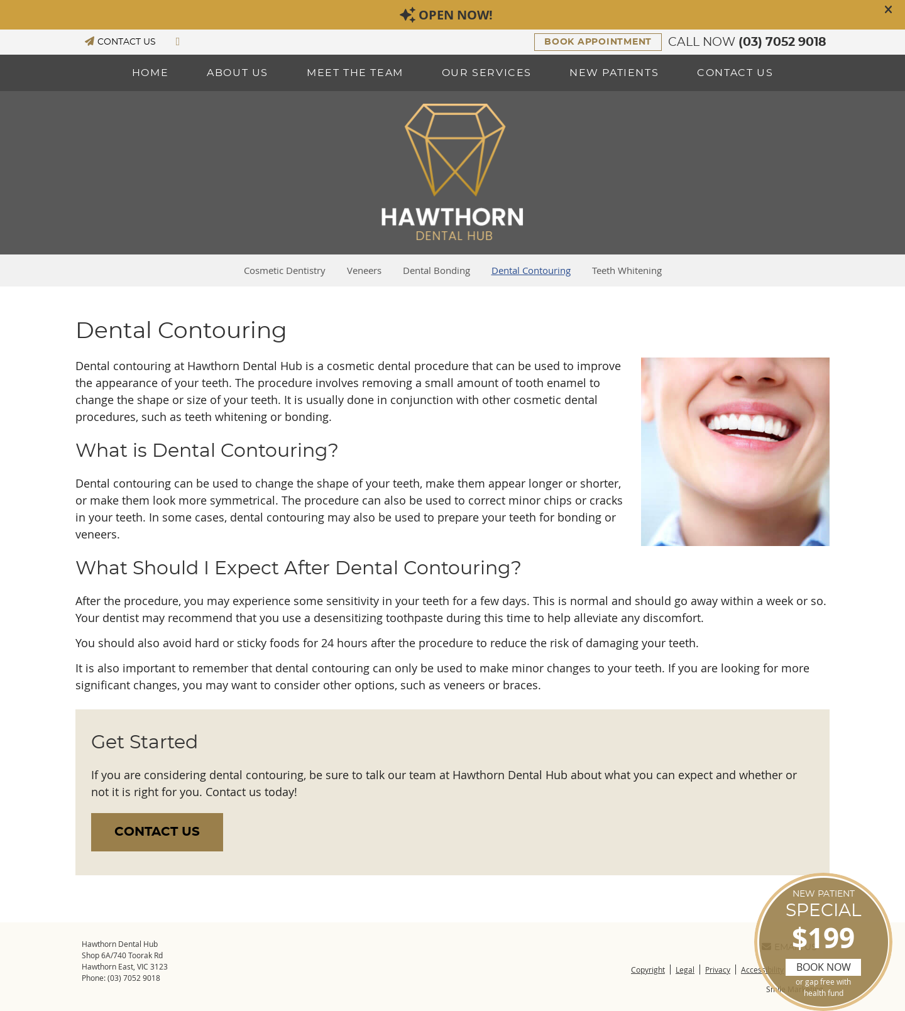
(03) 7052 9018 (782, 42)
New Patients (614, 73)
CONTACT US (120, 41)
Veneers (364, 270)
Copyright (648, 970)
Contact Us (735, 73)
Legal (685, 970)
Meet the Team (355, 73)
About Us (237, 73)
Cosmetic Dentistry (285, 270)
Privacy (717, 970)
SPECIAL (823, 944)
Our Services (487, 73)
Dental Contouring (531, 270)
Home (150, 73)
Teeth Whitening (627, 270)
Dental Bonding (436, 270)
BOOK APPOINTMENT (598, 42)
